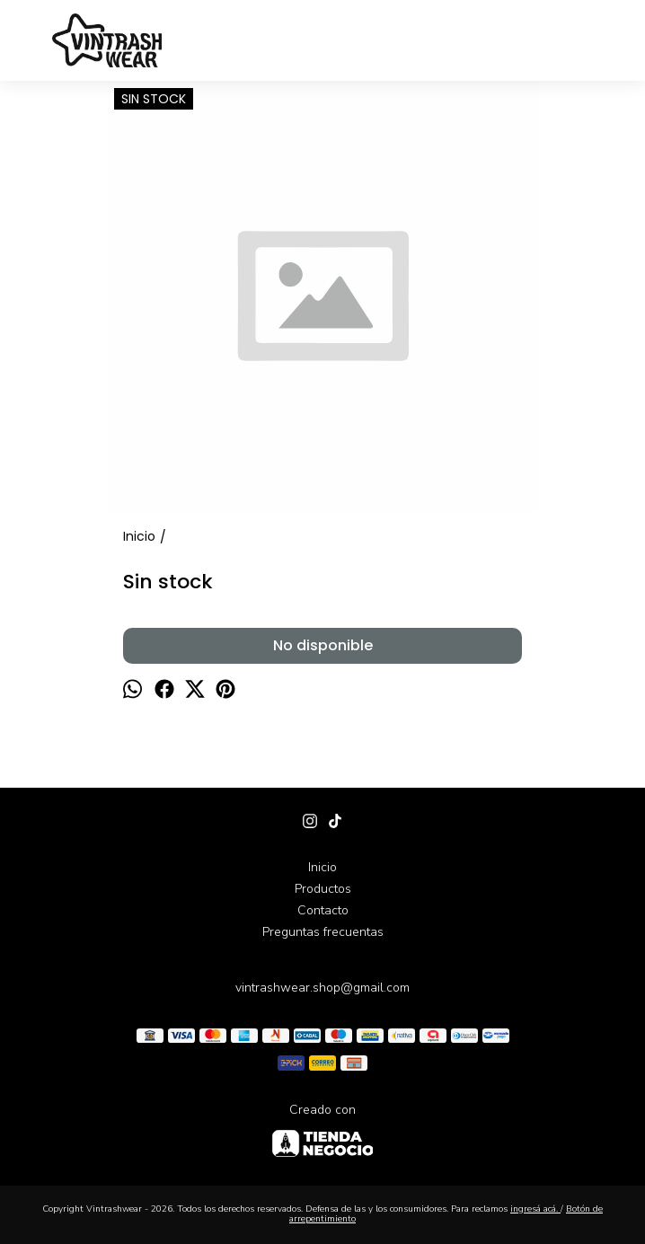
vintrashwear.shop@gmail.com (322, 987)
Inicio (322, 867)
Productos (323, 888)
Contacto (323, 910)
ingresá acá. (535, 1209)
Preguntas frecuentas (323, 931)
